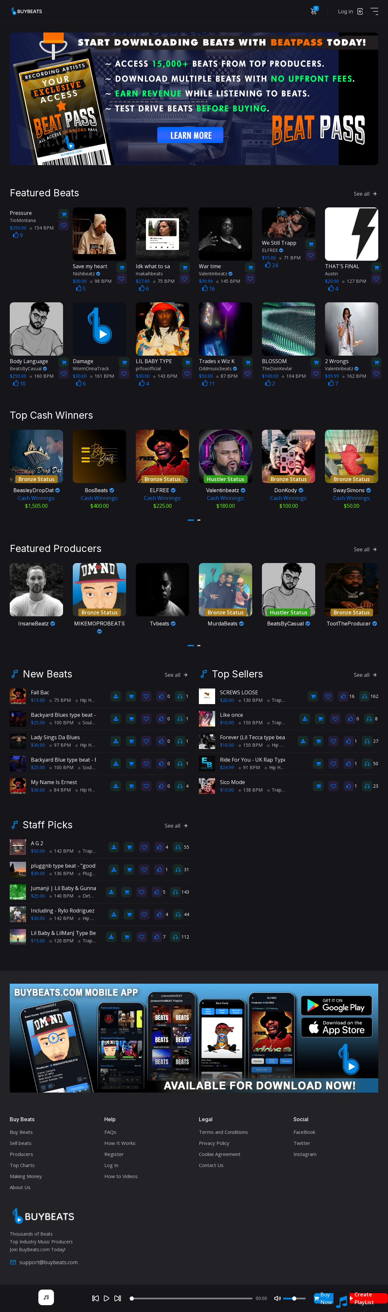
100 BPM (61, 722)
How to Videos (121, 1176)
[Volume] (294, 1298)
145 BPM (228, 281)
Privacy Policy (214, 1143)
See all (366, 193)
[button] (191, 520)
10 (19, 383)
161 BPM (102, 376)
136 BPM (61, 873)
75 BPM (164, 281)
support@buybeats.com (44, 1262)
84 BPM (60, 790)
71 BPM (290, 258)
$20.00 (227, 700)
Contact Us (211, 1165)
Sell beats (21, 1143)
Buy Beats (21, 1132)
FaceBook (304, 1132)
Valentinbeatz (215, 273)
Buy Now (323, 1298)
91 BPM (249, 767)
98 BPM (100, 281)
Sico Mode (232, 782)
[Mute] (277, 1298)
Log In (111, 1165)
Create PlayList (361, 1298)
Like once (231, 714)
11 (208, 383)
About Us (20, 1187)
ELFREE (272, 250)
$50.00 (38, 851)
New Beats (47, 674)
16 (208, 288)
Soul (85, 722)
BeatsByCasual (28, 368)
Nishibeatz (86, 273)
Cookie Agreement (219, 1154)
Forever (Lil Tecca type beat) (254, 737)
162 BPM (354, 376)
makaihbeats (149, 273)
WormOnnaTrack (91, 368)
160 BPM (42, 376)
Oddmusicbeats (218, 368)
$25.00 (38, 722)
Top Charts (22, 1165)
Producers (21, 1154)
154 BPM (42, 228)
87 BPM (227, 376)
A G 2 (37, 843)
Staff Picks (47, 825)
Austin (331, 273)
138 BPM (251, 790)
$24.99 (227, 767)
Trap (274, 700)
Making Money (26, 1176)
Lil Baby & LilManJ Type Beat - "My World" (82, 933)
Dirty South (92, 896)
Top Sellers (237, 674)
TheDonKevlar (277, 368)
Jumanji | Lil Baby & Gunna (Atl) (69, 888)
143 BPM (165, 376)
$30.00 (38, 745)
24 (271, 265)
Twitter (301, 1143)
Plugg (86, 873)
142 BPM (61, 851)
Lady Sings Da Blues (55, 737)
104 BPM (294, 376)
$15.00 (38, 700)
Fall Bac (40, 692)
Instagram (305, 1154)
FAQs (110, 1132)
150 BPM (251, 722)
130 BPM (251, 700)
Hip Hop (86, 700)
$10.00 (227, 722)
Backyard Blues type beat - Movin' (72, 714)
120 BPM (61, 941)
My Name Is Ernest (54, 782)
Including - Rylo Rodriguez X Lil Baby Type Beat (88, 910)
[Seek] (191, 1298)
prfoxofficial (148, 368)
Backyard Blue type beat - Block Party (76, 759)
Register (114, 1154)
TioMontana (23, 220)
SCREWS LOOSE (239, 692)
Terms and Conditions (223, 1132)
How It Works (120, 1143)
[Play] (106, 1298)
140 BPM (61, 896)
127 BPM (354, 281)
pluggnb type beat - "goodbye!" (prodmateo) (85, 865)
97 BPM (60, 745)
